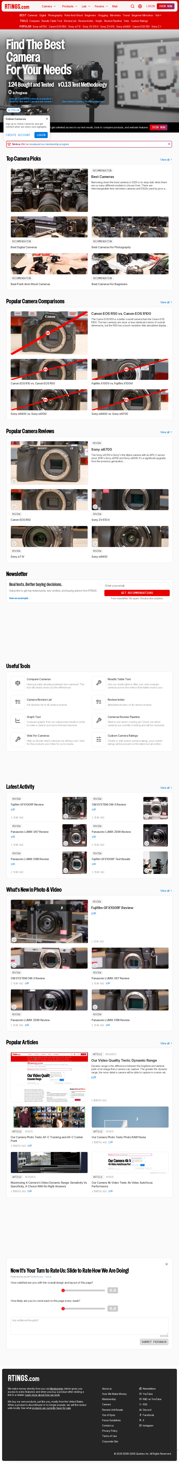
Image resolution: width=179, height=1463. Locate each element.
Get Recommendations (137, 593)
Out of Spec (108, 1415)
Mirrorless (115, 15)
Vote (126, 20)
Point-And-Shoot (74, 15)
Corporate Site (110, 1441)
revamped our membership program (49, 144)
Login (150, 6)
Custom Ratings (139, 20)
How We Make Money (114, 1393)
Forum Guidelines (111, 1420)
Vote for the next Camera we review (31, 101)
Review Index (85, 20)
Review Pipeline (113, 20)
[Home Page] (17, 6)
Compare (34, 20)
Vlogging (103, 15)
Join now (165, 6)
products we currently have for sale (51, 1408)
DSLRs (144, 188)
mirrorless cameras (125, 188)
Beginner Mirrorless (142, 15)
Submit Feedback (154, 1342)
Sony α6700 (40, 26)
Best (23, 15)
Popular (25, 26)
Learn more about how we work (42, 1394)
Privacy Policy (109, 1430)
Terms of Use (109, 1436)
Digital (43, 15)
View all (166, 159)
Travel (126, 15)
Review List (70, 20)
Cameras (32, 15)
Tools (24, 21)
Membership (56, 1388)
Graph (98, 20)
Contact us (108, 1425)
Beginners (90, 15)
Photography (55, 15)
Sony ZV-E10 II (90, 26)
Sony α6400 (123, 26)
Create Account (18, 135)
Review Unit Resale (112, 1409)
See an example (18, 598)
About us (107, 1388)
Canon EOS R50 (57, 26)
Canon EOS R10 (141, 26)
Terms (48, 1276)
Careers (106, 1404)
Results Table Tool (52, 20)
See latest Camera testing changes (84, 101)
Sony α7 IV (74, 26)
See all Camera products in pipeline (31, 98)
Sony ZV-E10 (107, 26)
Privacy (39, 1276)
